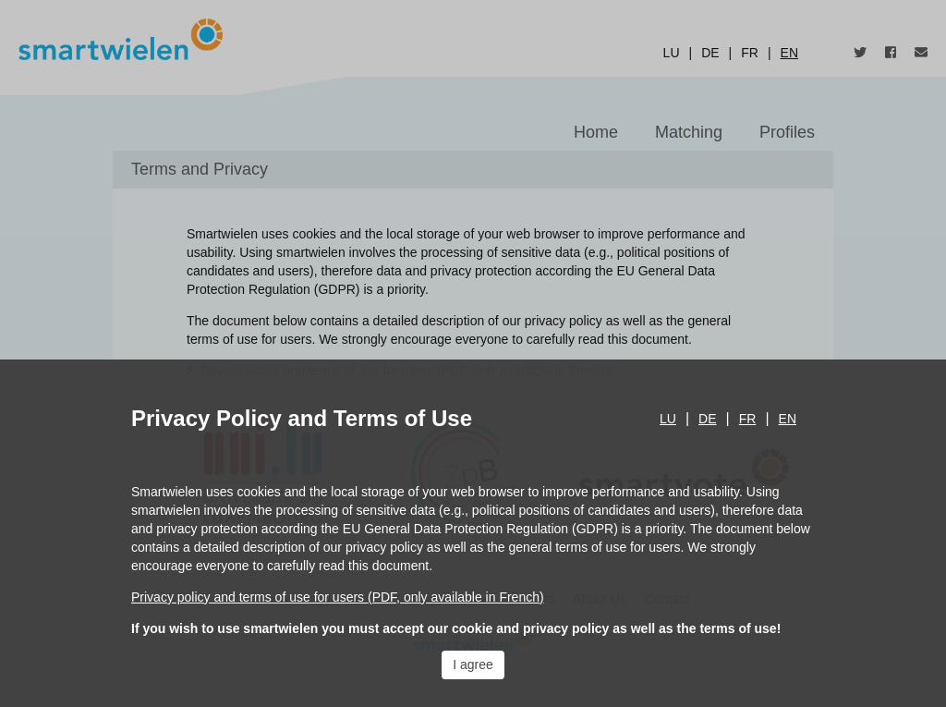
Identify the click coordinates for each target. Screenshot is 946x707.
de (707, 418)
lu (668, 418)
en (787, 418)
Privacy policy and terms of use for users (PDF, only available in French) (337, 597)
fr (748, 418)
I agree (473, 664)
